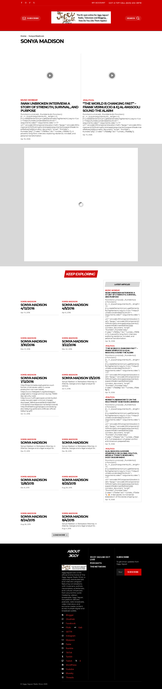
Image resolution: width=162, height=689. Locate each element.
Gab (80, 627)
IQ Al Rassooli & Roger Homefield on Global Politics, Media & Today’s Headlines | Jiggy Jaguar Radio (121, 454)
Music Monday (29, 100)
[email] (120, 572)
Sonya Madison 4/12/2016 (34, 306)
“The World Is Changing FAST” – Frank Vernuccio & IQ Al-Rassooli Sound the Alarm (111, 107)
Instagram (70, 636)
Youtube (70, 669)
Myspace (70, 640)
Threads (69, 677)
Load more (60, 535)
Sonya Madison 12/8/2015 (34, 481)
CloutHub (70, 619)
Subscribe (132, 572)
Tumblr (69, 656)
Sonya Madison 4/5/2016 (75, 306)
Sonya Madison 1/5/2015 (81, 378)
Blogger (69, 615)
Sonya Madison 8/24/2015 (34, 518)
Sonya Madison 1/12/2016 (34, 380)
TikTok (69, 652)
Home (23, 36)
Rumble (69, 648)
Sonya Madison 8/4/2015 (75, 518)
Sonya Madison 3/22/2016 (75, 343)
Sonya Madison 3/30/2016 (34, 343)
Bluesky (69, 673)
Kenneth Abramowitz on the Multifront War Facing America (122, 401)
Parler (68, 644)
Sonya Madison (28, 302)
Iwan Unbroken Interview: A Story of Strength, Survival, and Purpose (49, 107)
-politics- (88, 100)
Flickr (68, 627)
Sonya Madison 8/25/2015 (75, 481)
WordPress (71, 664)
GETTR (69, 631)
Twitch (69, 660)
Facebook (70, 623)
